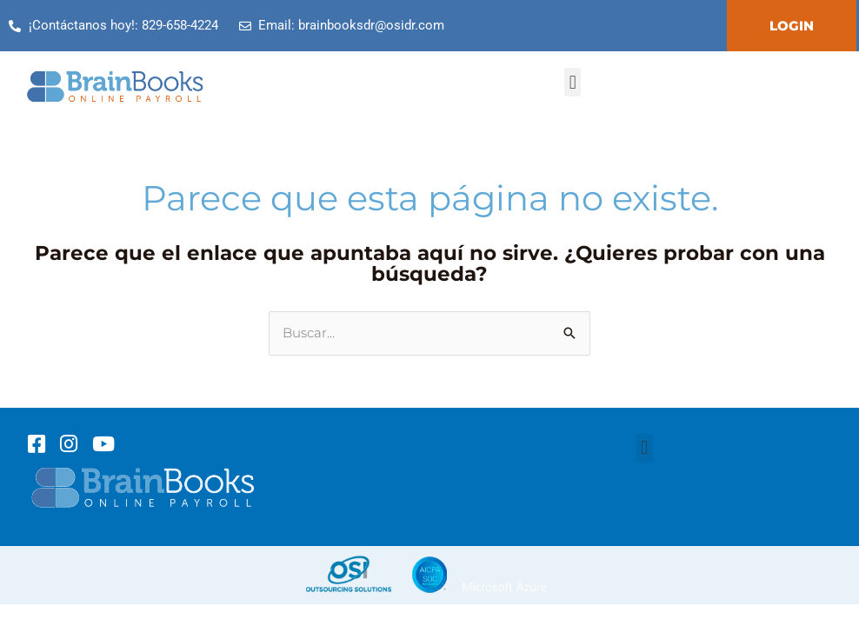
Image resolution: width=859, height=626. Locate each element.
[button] (572, 82)
